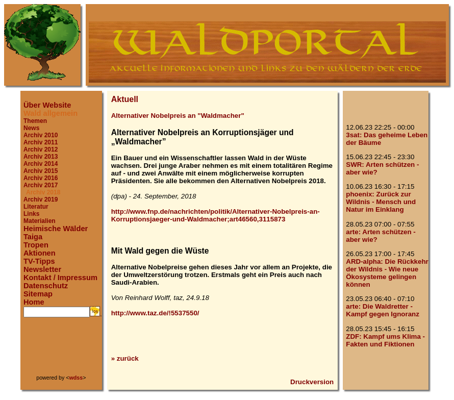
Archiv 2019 (40, 199)
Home (33, 302)
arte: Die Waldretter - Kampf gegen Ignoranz (382, 310)
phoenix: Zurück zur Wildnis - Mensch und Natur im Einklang (381, 201)
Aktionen (39, 253)
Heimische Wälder (55, 228)
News (31, 128)
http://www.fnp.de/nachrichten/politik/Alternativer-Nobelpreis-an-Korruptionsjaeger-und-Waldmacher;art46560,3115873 (215, 215)
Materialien (39, 220)
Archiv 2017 (40, 185)
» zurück (125, 358)
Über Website (47, 105)
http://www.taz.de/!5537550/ (155, 313)
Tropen (35, 245)
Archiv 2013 (40, 156)
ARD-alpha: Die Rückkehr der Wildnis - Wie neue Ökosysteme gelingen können (387, 273)
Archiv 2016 (40, 178)
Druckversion (312, 382)
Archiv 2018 (43, 192)
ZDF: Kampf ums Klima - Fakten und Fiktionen (385, 340)
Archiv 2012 (40, 149)
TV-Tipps (39, 261)
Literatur (35, 206)
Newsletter (42, 269)
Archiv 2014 (40, 163)
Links (31, 213)
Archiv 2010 (40, 135)
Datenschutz (45, 286)
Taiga (32, 237)
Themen (35, 120)
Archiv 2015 (40, 170)
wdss (76, 377)
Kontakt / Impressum (60, 277)
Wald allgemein (50, 113)
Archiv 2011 (40, 142)
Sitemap (38, 294)
